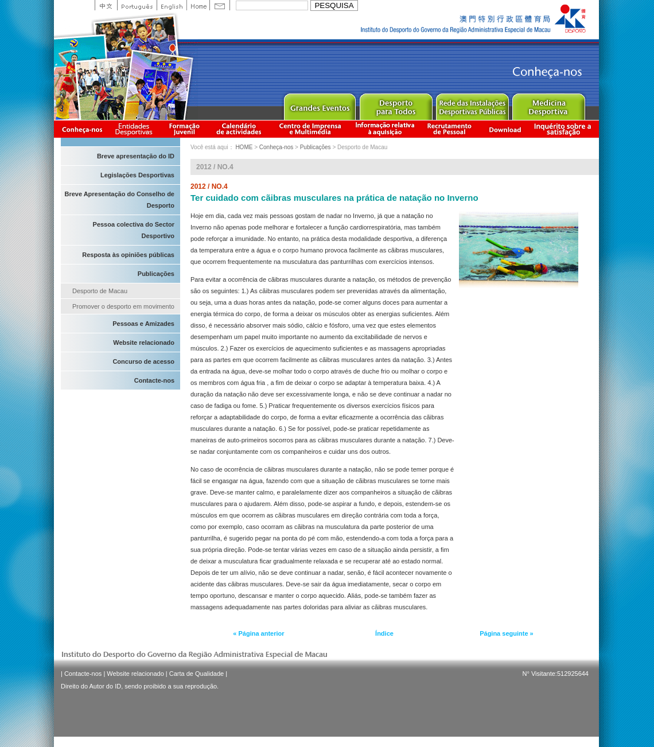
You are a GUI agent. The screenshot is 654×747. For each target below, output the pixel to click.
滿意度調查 (564, 129)
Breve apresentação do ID (135, 156)
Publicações (156, 273)
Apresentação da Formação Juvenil (184, 129)
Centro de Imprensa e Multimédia (310, 129)
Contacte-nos (154, 380)
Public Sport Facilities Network (472, 104)
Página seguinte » (507, 633)
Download (505, 129)
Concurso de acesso (143, 361)
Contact (219, 5)
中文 (106, 5)
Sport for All (395, 104)
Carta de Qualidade (196, 673)
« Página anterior (258, 633)
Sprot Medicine (548, 104)
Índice (384, 633)
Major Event (319, 104)
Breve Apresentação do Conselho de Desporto (119, 199)
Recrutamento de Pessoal (450, 129)
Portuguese (137, 5)
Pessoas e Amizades (143, 323)
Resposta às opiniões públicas (128, 254)
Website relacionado (143, 342)
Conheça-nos (82, 129)
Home (197, 5)
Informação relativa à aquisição (385, 129)
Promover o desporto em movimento (123, 306)
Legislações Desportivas (137, 175)
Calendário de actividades (239, 129)
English (171, 5)
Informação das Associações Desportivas (135, 129)
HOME (243, 147)
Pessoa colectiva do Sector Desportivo (133, 230)
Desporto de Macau (99, 290)
